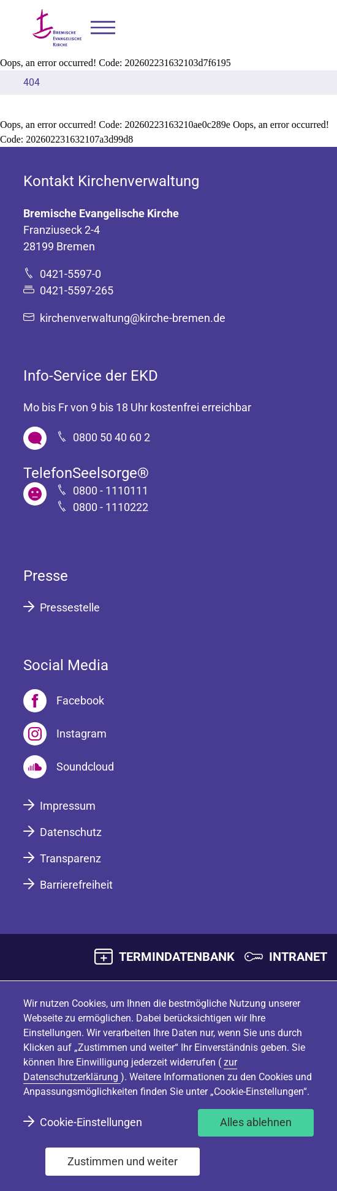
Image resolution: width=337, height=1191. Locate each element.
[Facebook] (63, 700)
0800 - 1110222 (110, 507)
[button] (103, 27)
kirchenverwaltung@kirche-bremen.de (132, 318)
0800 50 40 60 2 (111, 437)
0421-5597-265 (76, 290)
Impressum (68, 805)
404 (31, 82)
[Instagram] (65, 733)
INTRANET (298, 956)
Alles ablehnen (256, 1122)
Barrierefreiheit (76, 884)
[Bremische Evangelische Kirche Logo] (56, 28)
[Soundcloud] (68, 766)
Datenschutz (71, 832)
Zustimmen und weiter (122, 1161)
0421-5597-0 (70, 273)
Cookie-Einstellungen (91, 1122)
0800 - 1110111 (110, 490)
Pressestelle (70, 607)
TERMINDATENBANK (177, 956)
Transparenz (70, 858)
